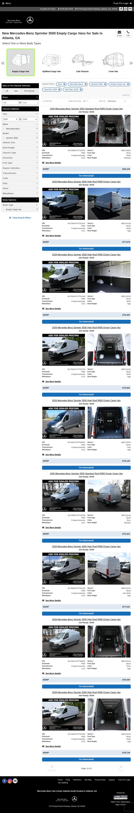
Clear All (125, 95)
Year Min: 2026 (51, 89)
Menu (6, 3)
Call (127, 33)
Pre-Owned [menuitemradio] (29, 91)
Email (119, 33)
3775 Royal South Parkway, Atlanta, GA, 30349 (97, 9)
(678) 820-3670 (66, 9)
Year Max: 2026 (72, 89)
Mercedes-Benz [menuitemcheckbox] (12, 129)
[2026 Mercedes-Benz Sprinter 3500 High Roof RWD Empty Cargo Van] (86, 181)
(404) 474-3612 (49, 9)
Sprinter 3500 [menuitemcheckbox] (11, 138)
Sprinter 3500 (97, 84)
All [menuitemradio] (6, 91)
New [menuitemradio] (16, 91)
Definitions (77, 780)
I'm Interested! (86, 176)
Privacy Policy (100, 780)
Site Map (87, 780)
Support (112, 780)
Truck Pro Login (124, 780)
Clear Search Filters (20, 218)
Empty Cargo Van (118, 84)
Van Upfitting (63, 783)
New (60, 84)
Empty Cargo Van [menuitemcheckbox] (13, 209)
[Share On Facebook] (121, 9)
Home (60, 780)
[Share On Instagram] (125, 9)
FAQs (68, 780)
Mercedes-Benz (77, 84)
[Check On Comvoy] (130, 9)
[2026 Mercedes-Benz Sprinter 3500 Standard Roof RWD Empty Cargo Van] (86, 108)
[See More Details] (51, 163)
